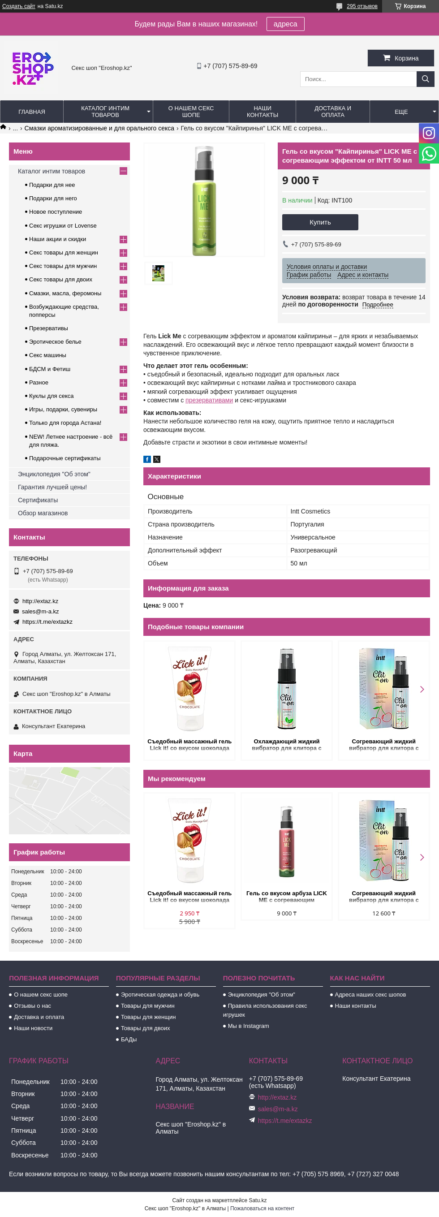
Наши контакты (262, 111)
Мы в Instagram (248, 1026)
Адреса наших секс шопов (370, 994)
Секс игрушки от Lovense (63, 225)
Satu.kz (258, 1200)
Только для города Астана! (65, 422)
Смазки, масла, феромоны (65, 293)
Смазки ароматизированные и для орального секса (100, 128)
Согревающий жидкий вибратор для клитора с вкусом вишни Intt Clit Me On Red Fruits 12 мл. (384, 745)
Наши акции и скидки (57, 239)
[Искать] (426, 79)
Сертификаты (38, 500)
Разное (38, 382)
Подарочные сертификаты (64, 458)
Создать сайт (18, 6)
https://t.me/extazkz (47, 621)
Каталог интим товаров (105, 111)
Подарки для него (53, 198)
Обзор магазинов (43, 513)
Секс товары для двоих (60, 279)
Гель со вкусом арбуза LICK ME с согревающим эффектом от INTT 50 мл (286, 897)
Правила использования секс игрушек (265, 1010)
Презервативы (48, 328)
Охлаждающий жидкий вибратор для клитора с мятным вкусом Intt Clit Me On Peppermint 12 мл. (286, 745)
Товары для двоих (145, 1028)
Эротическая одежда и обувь (160, 994)
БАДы (129, 1039)
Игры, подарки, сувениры (63, 409)
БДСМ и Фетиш (49, 369)
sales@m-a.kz (40, 611)
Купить (320, 222)
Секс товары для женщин (63, 252)
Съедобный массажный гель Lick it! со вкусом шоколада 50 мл (189, 745)
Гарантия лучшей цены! (52, 487)
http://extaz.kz (40, 601)
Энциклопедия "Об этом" (54, 474)
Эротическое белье (55, 341)
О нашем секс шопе (191, 111)
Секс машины (47, 355)
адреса (285, 24)
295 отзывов (362, 6)
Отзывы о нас (32, 1005)
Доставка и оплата (332, 111)
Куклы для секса (51, 396)
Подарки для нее (52, 184)
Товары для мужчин (148, 1005)
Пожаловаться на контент (262, 1208)
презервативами (209, 400)
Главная (31, 111)
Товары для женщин (148, 1017)
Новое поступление (55, 211)
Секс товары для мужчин (63, 266)
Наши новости (33, 1028)
